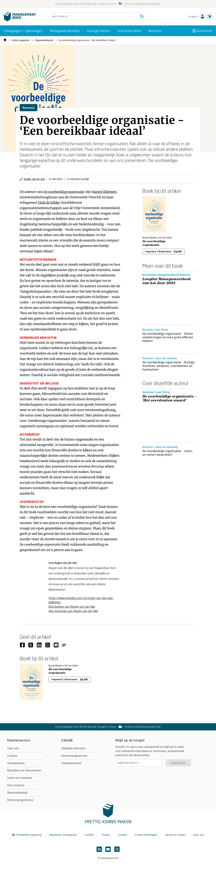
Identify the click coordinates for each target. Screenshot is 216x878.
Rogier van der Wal (34, 178)
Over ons (13, 748)
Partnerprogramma (20, 800)
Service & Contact (175, 834)
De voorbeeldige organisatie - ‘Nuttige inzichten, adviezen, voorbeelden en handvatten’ (168, 366)
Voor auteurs (15, 785)
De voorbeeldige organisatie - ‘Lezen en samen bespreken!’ (167, 452)
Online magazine (20, 40)
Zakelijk (67, 740)
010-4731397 (204, 30)
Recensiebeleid (17, 792)
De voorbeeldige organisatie (63, 192)
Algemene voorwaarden (63, 834)
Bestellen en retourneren (24, 770)
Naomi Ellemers (104, 192)
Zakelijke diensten (73, 748)
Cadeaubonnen (71, 763)
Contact (12, 755)
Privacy (106, 834)
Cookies (122, 834)
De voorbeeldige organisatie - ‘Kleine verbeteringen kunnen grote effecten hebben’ (167, 337)
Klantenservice (18, 740)
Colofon (89, 834)
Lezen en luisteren (19, 778)
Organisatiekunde (44, 40)
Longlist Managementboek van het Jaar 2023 (166, 281)
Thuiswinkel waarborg (27, 834)
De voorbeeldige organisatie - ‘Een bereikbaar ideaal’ (87, 40)
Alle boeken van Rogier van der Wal (72, 606)
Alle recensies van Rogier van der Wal (73, 611)
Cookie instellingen (146, 834)
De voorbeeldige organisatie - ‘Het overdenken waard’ (169, 398)
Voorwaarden (16, 763)
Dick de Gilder (49, 202)
